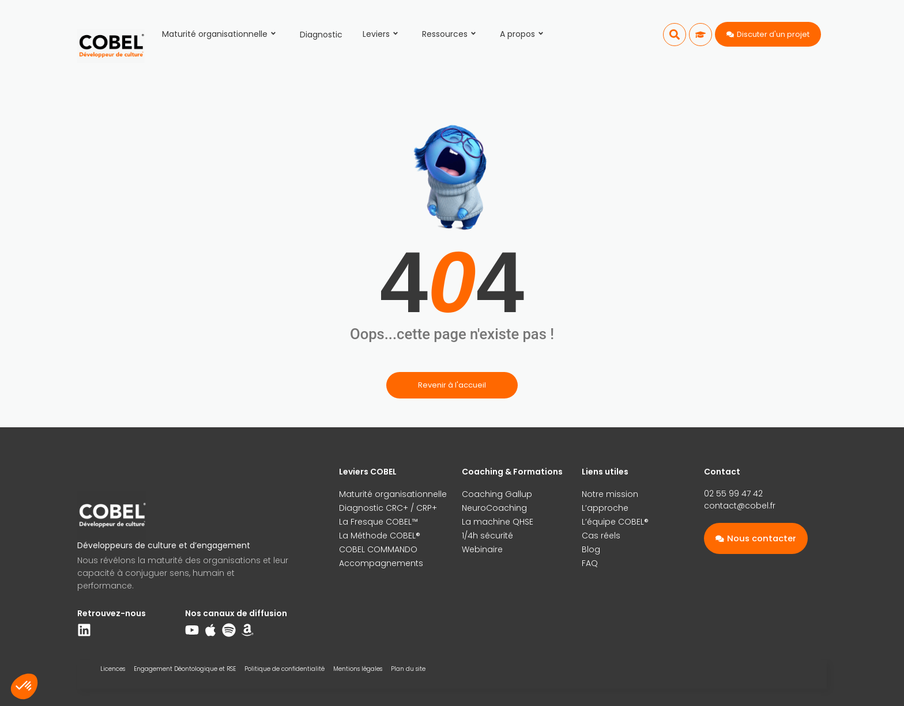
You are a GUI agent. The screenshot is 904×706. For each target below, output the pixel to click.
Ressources (451, 34)
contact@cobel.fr (739, 505)
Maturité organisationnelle (221, 34)
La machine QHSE (497, 521)
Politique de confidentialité (284, 669)
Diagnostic (321, 34)
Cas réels (601, 535)
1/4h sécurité (487, 535)
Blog (591, 549)
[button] (674, 34)
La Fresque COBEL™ (378, 521)
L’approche (605, 508)
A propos (523, 34)
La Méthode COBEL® (379, 535)
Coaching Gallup (497, 494)
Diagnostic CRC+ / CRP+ (388, 508)
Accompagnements (381, 563)
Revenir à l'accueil (452, 384)
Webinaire (482, 549)
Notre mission (610, 494)
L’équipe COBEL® (615, 521)
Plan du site (408, 669)
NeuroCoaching (494, 508)
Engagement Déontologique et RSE (185, 669)
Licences (112, 669)
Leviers (382, 34)
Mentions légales (357, 669)
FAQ (590, 563)
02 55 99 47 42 (733, 493)
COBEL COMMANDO (378, 549)
